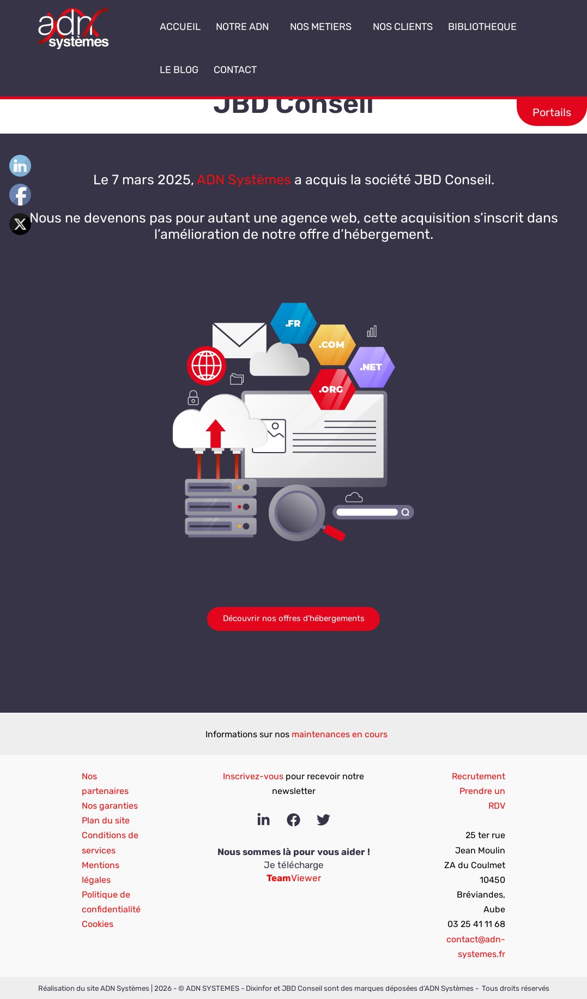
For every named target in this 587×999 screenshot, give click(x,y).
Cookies (97, 924)
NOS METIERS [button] (324, 27)
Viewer (294, 877)
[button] (273, 27)
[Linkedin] (263, 820)
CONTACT (235, 70)
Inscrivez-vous (253, 776)
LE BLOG (179, 70)
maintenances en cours (340, 734)
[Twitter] (323, 820)
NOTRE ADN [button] (245, 27)
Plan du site (106, 820)
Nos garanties (110, 806)
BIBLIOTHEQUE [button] (485, 27)
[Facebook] (293, 820)
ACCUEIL (180, 27)
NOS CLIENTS (403, 27)
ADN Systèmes (244, 180)
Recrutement (478, 776)
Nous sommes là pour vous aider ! (293, 851)
